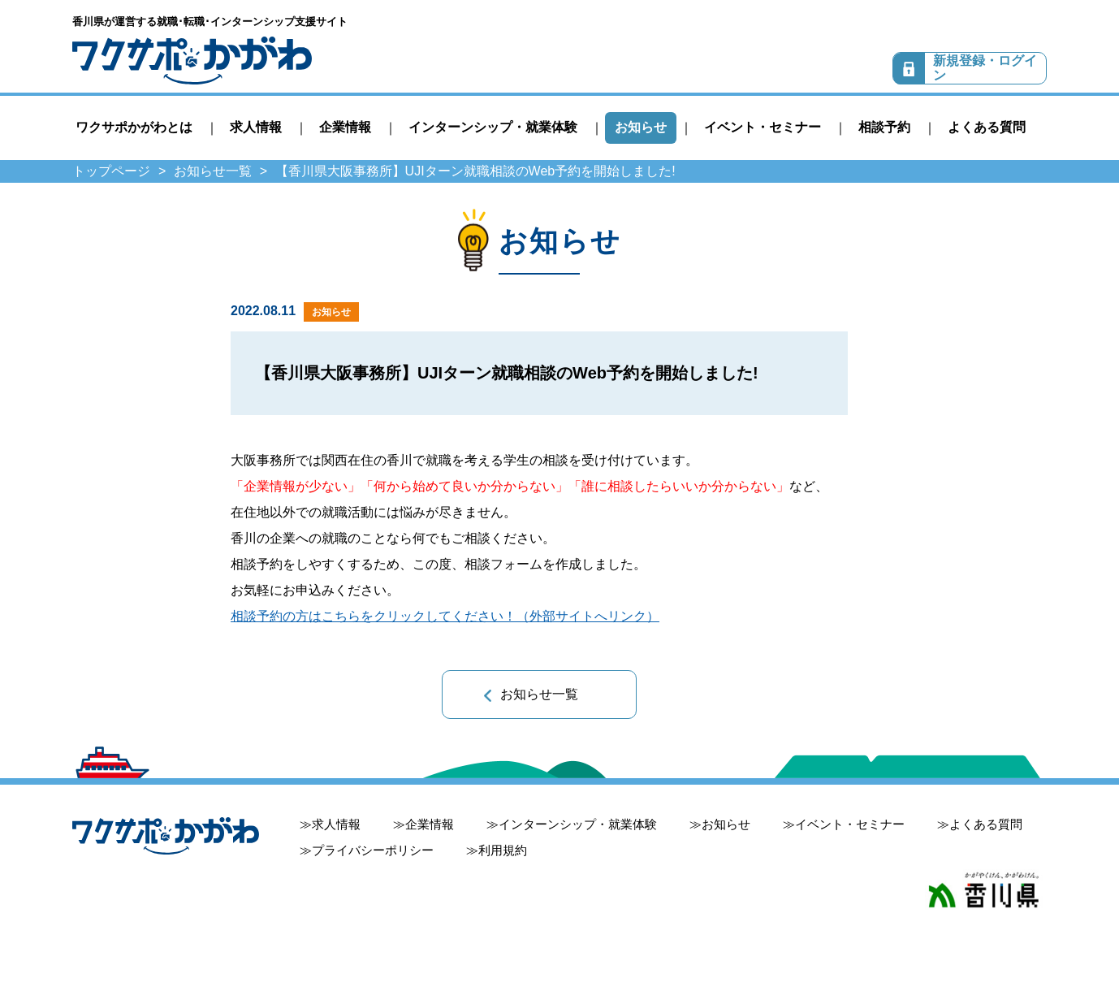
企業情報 (345, 127)
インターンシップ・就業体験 (492, 127)
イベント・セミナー (762, 127)
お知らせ (641, 127)
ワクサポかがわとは (134, 127)
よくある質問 (987, 127)
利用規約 (502, 850)
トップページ (111, 171)
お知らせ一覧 (213, 171)
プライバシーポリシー (373, 850)
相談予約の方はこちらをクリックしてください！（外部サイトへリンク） (445, 616)
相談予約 (884, 127)
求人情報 (256, 127)
